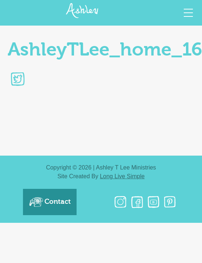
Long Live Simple (122, 176)
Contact (50, 202)
